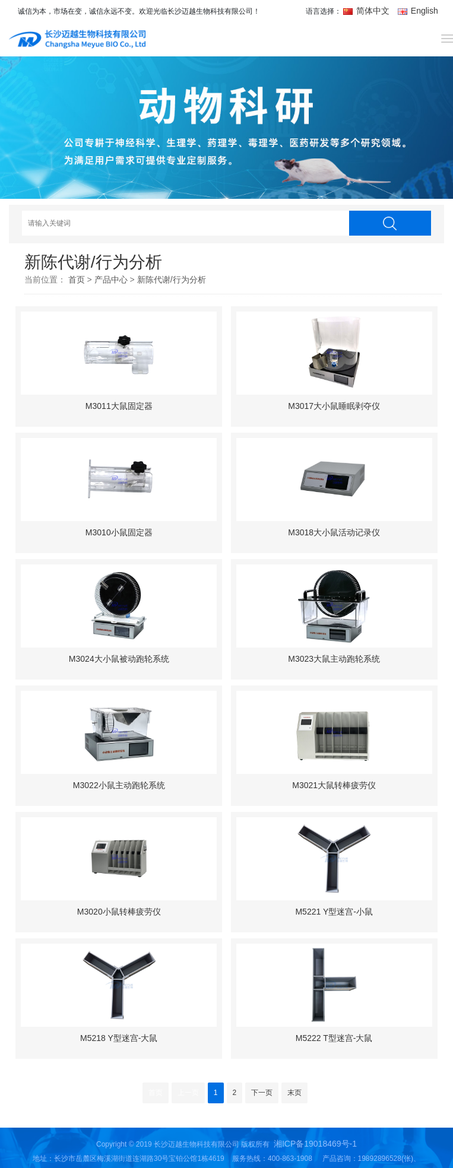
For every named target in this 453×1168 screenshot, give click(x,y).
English (418, 10)
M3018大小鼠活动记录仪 (334, 532)
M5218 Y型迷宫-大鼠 (118, 1038)
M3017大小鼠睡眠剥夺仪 (334, 406)
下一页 (262, 1092)
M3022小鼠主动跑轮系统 (119, 785)
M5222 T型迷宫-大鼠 (334, 1038)
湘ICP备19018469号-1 (315, 1143)
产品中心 (111, 279)
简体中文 (367, 10)
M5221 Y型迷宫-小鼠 (333, 911)
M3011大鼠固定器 (119, 406)
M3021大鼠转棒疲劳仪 (334, 785)
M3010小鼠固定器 (119, 532)
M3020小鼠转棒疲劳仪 (119, 911)
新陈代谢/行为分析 (171, 279)
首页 (76, 279)
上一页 (188, 1092)
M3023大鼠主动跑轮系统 (334, 659)
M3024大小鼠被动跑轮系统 (119, 659)
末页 (294, 1092)
